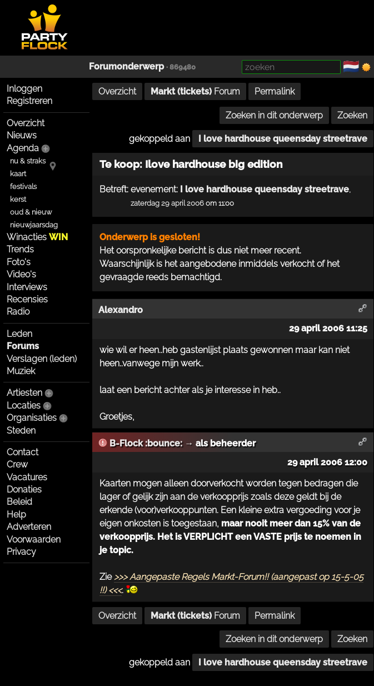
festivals (23, 186)
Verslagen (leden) (42, 359)
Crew (17, 464)
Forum (195, 91)
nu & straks (28, 161)
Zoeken (352, 115)
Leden (19, 334)
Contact (22, 452)
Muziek (21, 371)
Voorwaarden (34, 539)
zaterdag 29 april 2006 (167, 202)
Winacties (37, 237)
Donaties (24, 489)
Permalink (275, 91)
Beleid (19, 501)
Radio (18, 311)
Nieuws (22, 135)
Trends (20, 249)
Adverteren (29, 526)
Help (16, 514)
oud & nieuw (31, 212)
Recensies (27, 299)
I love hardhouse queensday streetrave (282, 138)
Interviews (27, 287)
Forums (23, 346)
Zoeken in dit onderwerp (274, 115)
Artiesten (24, 392)
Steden (21, 430)
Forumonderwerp (126, 66)
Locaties (24, 405)
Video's (21, 274)
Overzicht (25, 123)
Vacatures (27, 477)
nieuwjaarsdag (34, 225)
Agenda (23, 148)
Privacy (21, 551)
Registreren (29, 101)
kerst (18, 199)
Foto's (19, 262)
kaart (18, 174)
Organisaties (32, 417)
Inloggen (24, 88)
